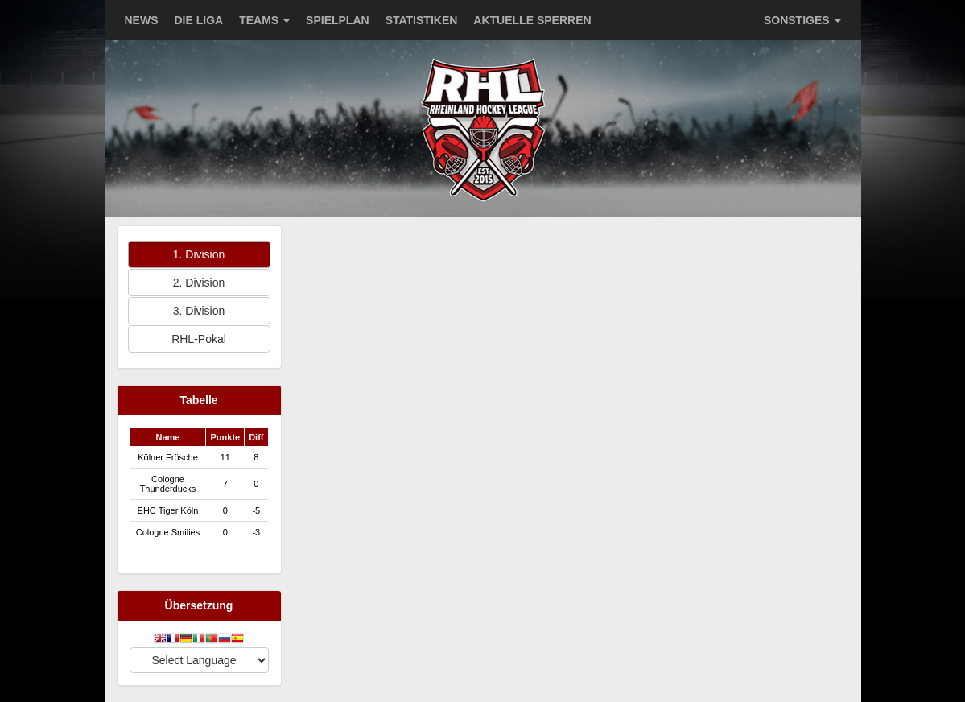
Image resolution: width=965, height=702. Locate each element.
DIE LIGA (199, 20)
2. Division (199, 282)
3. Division (199, 310)
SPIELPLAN (337, 20)
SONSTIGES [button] (802, 20)
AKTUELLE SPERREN (532, 20)
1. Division (199, 254)
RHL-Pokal (198, 338)
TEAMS (264, 20)
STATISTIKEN (422, 20)
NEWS (142, 20)
